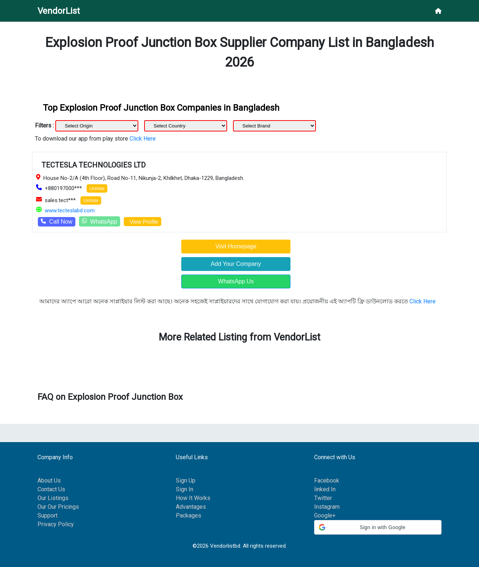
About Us (49, 480)
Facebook (326, 480)
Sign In (184, 489)
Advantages (191, 506)
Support (47, 515)
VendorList (58, 11)
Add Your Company (236, 264)
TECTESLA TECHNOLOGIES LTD (93, 165)
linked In (325, 489)
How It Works (193, 498)
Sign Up (185, 480)
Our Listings (52, 498)
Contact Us (51, 489)
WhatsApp (99, 221)
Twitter (323, 498)
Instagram (327, 506)
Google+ (325, 515)
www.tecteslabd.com (70, 210)
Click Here (143, 138)
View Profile (142, 221)
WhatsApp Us (236, 281)
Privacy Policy (55, 524)
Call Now (56, 221)
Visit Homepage (236, 246)
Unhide (97, 188)
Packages (188, 515)
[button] (378, 527)
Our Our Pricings (58, 506)
